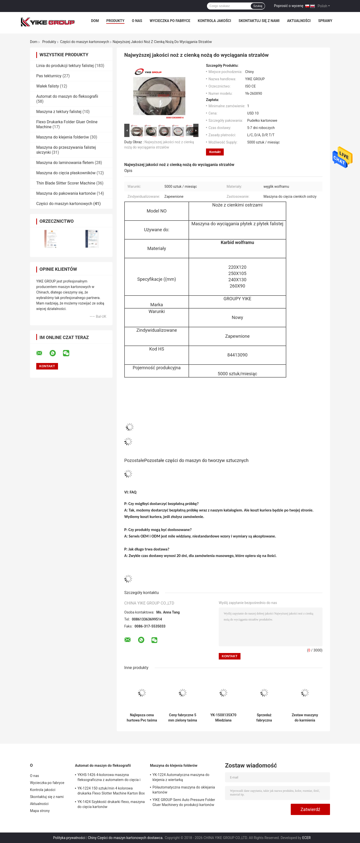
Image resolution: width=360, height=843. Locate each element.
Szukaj (257, 6)
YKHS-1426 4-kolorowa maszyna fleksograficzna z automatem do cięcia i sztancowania (109, 778)
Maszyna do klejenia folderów (62, 137)
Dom (95, 21)
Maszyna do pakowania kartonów (66, 193)
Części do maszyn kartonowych (84, 42)
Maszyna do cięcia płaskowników (66, 172)
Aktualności (298, 21)
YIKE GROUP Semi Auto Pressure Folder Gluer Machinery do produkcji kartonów (183, 802)
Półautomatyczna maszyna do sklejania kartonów (183, 789)
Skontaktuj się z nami (259, 21)
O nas (137, 21)
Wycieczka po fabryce (170, 21)
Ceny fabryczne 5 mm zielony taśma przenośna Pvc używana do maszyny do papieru (182, 717)
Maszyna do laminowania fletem (65, 162)
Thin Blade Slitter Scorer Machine (65, 183)
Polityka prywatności (69, 838)
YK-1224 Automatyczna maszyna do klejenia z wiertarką (180, 777)
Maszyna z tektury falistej (59, 111)
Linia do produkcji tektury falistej (65, 65)
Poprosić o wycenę (288, 6)
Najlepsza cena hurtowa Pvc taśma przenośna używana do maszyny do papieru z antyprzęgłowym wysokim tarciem (142, 717)
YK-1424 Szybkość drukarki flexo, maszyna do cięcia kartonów (111, 804)
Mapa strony (40, 811)
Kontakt (214, 152)
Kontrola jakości (214, 21)
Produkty (115, 21)
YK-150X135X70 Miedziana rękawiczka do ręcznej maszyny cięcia (223, 717)
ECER (306, 838)
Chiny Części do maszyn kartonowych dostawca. (126, 838)
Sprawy (325, 21)
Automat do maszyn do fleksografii (67, 96)
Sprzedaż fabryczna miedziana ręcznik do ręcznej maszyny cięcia (264, 717)
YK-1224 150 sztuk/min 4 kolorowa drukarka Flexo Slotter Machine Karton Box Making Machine (111, 791)
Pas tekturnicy (49, 76)
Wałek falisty (47, 86)
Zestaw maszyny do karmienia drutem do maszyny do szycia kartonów (305, 717)
